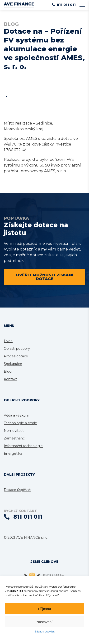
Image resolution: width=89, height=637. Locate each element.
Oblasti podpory (17, 348)
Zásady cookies (44, 631)
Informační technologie (23, 446)
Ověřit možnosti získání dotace (44, 277)
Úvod (8, 341)
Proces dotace (16, 356)
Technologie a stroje (20, 423)
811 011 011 (64, 5)
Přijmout (44, 609)
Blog (8, 371)
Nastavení (45, 622)
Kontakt (10, 379)
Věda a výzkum (16, 415)
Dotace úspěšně (17, 490)
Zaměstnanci (14, 438)
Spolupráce (13, 364)
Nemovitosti (14, 430)
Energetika (13, 453)
